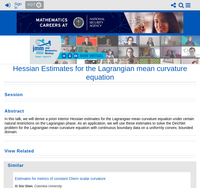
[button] (188, 5)
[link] (181, 5)
